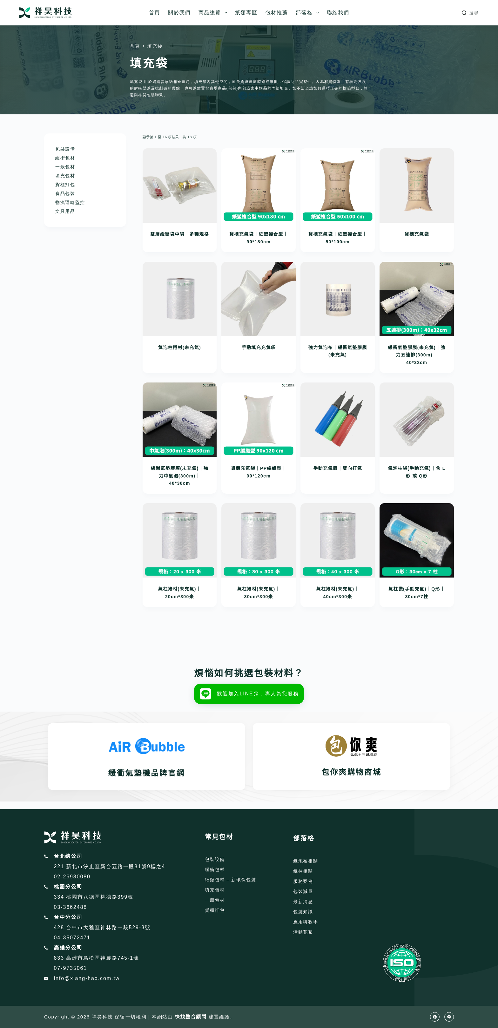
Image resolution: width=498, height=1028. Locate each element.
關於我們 (179, 12)
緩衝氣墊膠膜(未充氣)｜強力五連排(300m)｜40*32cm (417, 355)
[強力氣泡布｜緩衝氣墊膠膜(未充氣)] (337, 299)
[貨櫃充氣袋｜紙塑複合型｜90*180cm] (258, 185)
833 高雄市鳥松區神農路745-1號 (96, 958)
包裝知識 (303, 911)
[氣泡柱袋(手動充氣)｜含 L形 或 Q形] (417, 419)
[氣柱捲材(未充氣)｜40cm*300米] (337, 540)
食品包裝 (65, 193)
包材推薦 (277, 12)
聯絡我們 (338, 12)
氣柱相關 (303, 871)
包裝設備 (65, 149)
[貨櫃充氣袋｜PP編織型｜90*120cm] (258, 419)
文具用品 (65, 211)
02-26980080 (72, 876)
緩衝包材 (65, 157)
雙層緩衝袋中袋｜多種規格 (179, 234)
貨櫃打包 (65, 184)
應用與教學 (305, 921)
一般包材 (65, 166)
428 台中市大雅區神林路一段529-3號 (102, 927)
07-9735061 (70, 968)
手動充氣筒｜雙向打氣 (337, 468)
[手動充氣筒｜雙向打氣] (337, 419)
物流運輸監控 (70, 202)
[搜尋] (470, 13)
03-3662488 (70, 907)
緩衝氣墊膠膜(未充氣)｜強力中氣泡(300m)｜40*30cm (180, 476)
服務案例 (303, 881)
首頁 (154, 12)
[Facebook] (435, 1017)
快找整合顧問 (191, 1016)
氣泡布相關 (305, 860)
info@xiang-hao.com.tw (87, 978)
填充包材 (65, 175)
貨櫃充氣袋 (417, 234)
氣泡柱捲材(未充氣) (179, 347)
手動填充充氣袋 (258, 347)
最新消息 (303, 901)
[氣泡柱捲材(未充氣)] (180, 299)
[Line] (449, 1017)
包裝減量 (303, 891)
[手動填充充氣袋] (258, 299)
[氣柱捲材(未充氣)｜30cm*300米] (258, 540)
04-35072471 (72, 937)
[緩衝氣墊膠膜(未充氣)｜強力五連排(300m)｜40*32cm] (417, 299)
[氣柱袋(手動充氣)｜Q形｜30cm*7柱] (417, 540)
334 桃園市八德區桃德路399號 (93, 897)
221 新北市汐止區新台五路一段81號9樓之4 (109, 866)
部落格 (308, 13)
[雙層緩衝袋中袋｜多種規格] (180, 185)
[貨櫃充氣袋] (417, 185)
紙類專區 (246, 12)
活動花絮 (303, 932)
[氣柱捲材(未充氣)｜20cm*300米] (180, 540)
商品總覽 (214, 13)
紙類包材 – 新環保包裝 (230, 879)
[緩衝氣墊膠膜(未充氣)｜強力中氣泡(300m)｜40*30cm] (180, 419)
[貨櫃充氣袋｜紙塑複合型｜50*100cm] (337, 185)
